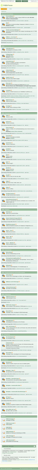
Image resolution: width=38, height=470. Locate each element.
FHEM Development (10, 296)
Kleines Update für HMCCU (20, 140)
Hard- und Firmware (10, 326)
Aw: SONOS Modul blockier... (20, 268)
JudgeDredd (29, 365)
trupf (27, 284)
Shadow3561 (29, 133)
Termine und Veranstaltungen (12, 29)
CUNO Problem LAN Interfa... (22, 350)
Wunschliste (9, 311)
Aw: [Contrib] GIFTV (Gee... (20, 74)
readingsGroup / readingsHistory (10, 97)
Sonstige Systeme (10, 193)
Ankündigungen (9, 48)
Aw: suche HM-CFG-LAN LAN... (20, 388)
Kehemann (22, 459)
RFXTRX (8, 167)
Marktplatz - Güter (10, 370)
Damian (27, 74)
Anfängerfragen (9, 54)
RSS (23, 97)
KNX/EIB (8, 149)
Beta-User (27, 80)
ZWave (7, 187)
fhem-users (8, 83)
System (27, 308)
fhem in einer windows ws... (21, 246)
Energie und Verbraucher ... (21, 394)
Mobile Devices (9, 99)
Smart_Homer (28, 255)
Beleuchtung (9, 252)
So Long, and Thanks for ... (21, 87)
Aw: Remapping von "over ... (20, 125)
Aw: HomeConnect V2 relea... (20, 133)
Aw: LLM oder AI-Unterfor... (19, 20)
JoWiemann (27, 459)
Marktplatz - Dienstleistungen (12, 378)
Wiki (7, 23)
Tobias (28, 165)
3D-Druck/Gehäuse (14, 367)
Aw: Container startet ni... (20, 221)
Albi (26, 406)
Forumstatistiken (7, 448)
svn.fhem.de (29, 306)
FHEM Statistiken (10, 431)
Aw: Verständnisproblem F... (20, 65)
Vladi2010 (29, 388)
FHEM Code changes (11, 304)
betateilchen (26, 382)
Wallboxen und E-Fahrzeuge (12, 281)
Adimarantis (20, 131)
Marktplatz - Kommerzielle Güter (13, 385)
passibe (27, 234)
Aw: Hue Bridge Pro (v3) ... (19, 255)
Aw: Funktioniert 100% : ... (19, 27)
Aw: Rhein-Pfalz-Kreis (21, 34)
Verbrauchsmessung (10, 287)
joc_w (28, 178)
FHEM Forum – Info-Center (8, 446)
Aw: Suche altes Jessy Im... (20, 227)
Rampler (28, 215)
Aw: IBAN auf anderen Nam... (22, 40)
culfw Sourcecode (10, 440)
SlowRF (8, 175)
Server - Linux (9, 230)
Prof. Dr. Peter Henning (31, 119)
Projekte (8, 403)
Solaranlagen (9, 274)
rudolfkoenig (31, 40)
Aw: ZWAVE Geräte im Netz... (21, 191)
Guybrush (28, 268)
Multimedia (8, 265)
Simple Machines (9, 468)
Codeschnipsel (9, 70)
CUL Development (10, 337)
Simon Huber (29, 394)
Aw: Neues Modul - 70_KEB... (20, 109)
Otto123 (29, 240)
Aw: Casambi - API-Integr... (19, 314)
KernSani (12, 170)
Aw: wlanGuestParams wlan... (20, 215)
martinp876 (12, 138)
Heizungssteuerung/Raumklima (13, 258)
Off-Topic (8, 397)
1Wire (7, 115)
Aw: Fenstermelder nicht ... (19, 146)
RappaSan (29, 159)
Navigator (27, 227)
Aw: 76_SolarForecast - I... (19, 278)
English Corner (9, 77)
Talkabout (27, 103)
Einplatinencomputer (11, 224)
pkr (26, 314)
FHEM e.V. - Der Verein (11, 37)
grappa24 (27, 278)
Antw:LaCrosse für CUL (20, 324)
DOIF (7, 67)
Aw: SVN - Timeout (18, 300)
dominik (30, 459)
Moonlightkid (28, 27)
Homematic (8, 135)
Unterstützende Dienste (11, 199)
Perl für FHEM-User (12, 67)
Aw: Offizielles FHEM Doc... (20, 234)
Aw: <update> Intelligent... (19, 406)
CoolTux (27, 221)
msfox (28, 109)
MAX (7, 154)
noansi (27, 146)
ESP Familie (9, 367)
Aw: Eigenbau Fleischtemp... (20, 365)
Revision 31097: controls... (19, 308)
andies (27, 20)
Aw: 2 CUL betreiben (18, 356)
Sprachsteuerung (19, 97)
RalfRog (27, 65)
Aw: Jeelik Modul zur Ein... (19, 197)
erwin (28, 152)
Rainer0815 (33, 450)
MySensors (20, 367)
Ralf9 (27, 324)
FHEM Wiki (32, 24)
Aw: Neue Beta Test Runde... (21, 159)
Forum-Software (9, 16)
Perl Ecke (8, 302)
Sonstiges (8, 106)
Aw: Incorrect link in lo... (20, 80)
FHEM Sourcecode (10, 423)
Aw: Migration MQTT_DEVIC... (20, 165)
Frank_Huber (28, 34)
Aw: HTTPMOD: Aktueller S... (20, 290)
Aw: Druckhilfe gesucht (19, 382)
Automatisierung (10, 61)
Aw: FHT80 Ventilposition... (20, 178)
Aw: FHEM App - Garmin (19, 103)
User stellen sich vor (10, 409)
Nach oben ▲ (35, 468)
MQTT (7, 162)
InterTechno (9, 142)
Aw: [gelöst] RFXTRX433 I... (20, 172)
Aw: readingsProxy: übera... (20, 52)
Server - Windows (10, 242)
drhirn (27, 52)
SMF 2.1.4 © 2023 (3, 468)
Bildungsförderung (10, 42)
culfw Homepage (10, 435)
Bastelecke (8, 362)
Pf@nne (16, 131)
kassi (27, 125)
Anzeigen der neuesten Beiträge (7, 453)
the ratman (29, 246)
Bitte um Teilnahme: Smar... (20, 400)
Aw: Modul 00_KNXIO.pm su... (20, 152)
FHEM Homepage (10, 418)
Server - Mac (9, 236)
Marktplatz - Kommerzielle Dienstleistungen (16, 391)
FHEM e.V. (20, 38)
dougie (30, 350)
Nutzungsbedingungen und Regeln (27, 468)
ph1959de (12, 25)
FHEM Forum (8, 5)
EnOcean (8, 121)
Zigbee (7, 181)
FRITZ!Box (8, 212)
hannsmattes (28, 184)
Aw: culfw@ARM (19, 331)
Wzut (11, 157)
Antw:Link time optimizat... (19, 340)
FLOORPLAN (26, 97)
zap (27, 140)
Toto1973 (27, 197)
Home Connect (9, 127)
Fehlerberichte (9, 342)
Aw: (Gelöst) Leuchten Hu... (20, 184)
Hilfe (20, 468)
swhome (12, 131)
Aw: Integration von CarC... (19, 284)
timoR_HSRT (28, 400)
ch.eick (28, 290)
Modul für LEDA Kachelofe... (20, 262)
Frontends (8, 90)
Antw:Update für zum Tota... (22, 240)
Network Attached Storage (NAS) (13, 218)
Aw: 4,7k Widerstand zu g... (20, 119)
